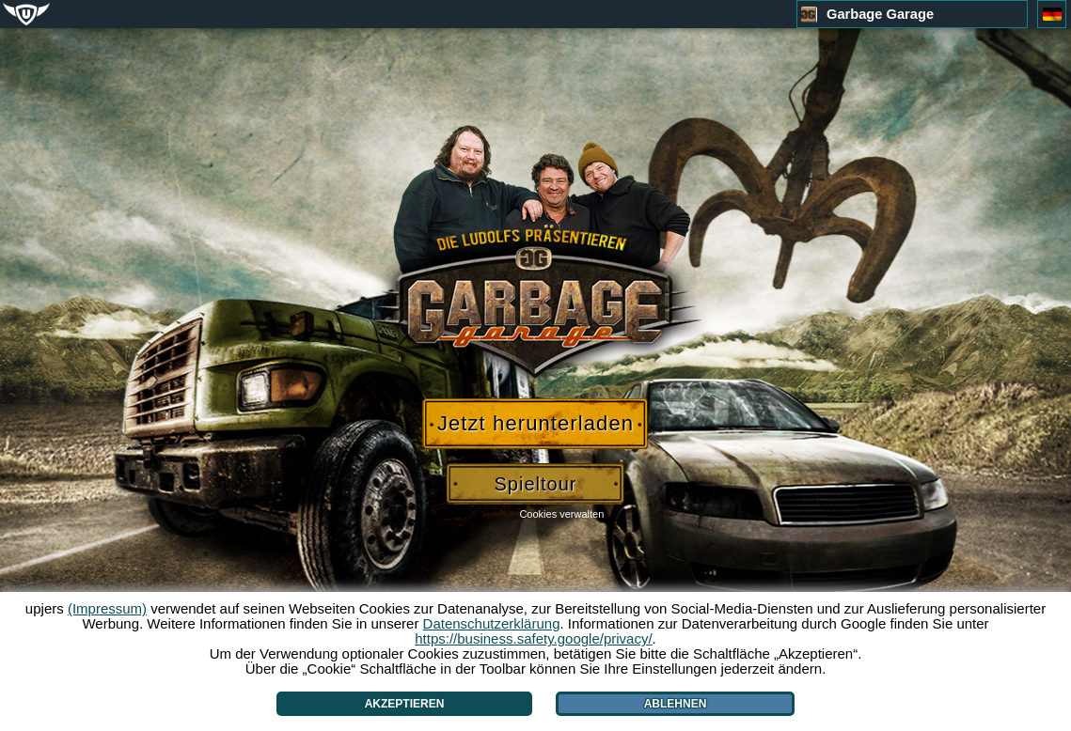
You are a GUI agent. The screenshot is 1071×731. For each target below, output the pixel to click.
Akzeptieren (405, 703)
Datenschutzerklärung (491, 623)
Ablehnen (675, 703)
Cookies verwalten (561, 514)
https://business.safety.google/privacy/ (533, 638)
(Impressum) (107, 608)
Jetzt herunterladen (535, 423)
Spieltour (536, 484)
